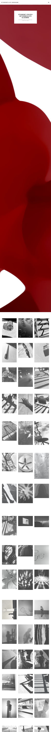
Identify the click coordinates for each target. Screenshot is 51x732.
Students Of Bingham (9, 2)
